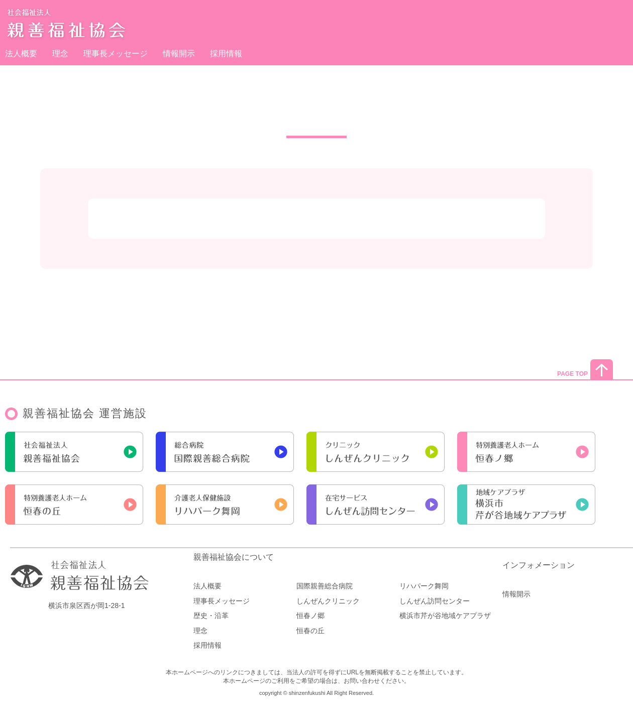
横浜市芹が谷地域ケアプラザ (445, 616)
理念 (60, 53)
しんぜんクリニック (328, 601)
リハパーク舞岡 (424, 586)
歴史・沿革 (211, 616)
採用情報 (226, 53)
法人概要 (21, 53)
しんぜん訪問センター (434, 601)
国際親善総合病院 (324, 586)
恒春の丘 (310, 631)
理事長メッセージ (115, 53)
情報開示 (179, 53)
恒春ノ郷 (310, 616)
